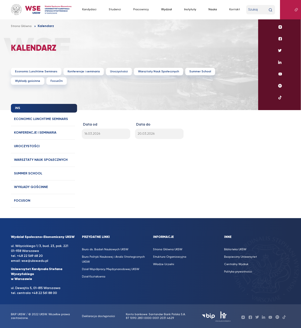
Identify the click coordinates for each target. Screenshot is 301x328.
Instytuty (190, 9)
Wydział (166, 9)
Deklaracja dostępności (98, 316)
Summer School (200, 71)
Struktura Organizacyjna (169, 256)
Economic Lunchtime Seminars (36, 71)
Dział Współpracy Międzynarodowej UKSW (110, 269)
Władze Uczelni (163, 264)
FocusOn (56, 81)
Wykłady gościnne (27, 81)
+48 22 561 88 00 (44, 293)
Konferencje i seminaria (84, 71)
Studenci (115, 9)
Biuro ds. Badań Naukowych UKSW (105, 249)
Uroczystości (119, 71)
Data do (143, 124)
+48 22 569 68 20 (30, 256)
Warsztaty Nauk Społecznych (158, 71)
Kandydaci (89, 9)
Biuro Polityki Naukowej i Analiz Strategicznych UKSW (113, 259)
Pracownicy (141, 9)
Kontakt (234, 9)
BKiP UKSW (18, 314)
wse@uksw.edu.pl (34, 261)
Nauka (212, 9)
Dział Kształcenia (93, 276)
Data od (90, 124)
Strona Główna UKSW (167, 249)
